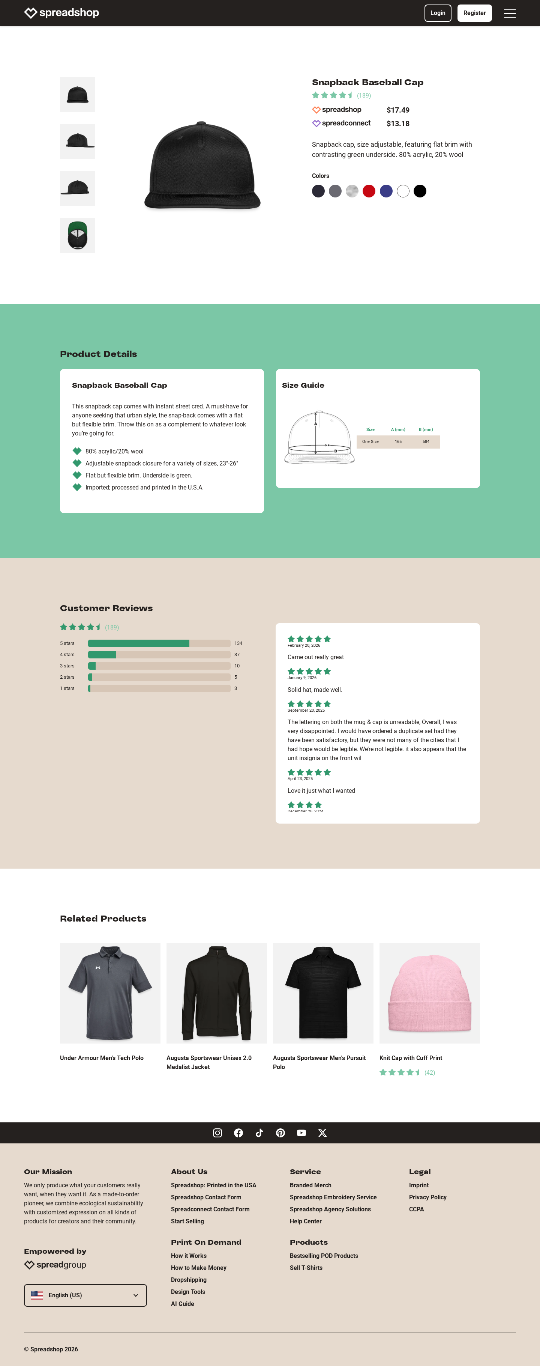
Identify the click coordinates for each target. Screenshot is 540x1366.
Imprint (419, 1185)
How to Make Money (198, 1267)
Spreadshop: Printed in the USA (213, 1185)
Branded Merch (311, 1185)
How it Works (189, 1255)
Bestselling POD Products (324, 1255)
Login (438, 13)
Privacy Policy (428, 1197)
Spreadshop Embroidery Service (333, 1197)
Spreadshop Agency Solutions (330, 1209)
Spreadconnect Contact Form (210, 1209)
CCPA (416, 1209)
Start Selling (187, 1221)
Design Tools (188, 1291)
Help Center (306, 1221)
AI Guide (182, 1303)
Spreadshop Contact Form (206, 1197)
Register (475, 13)
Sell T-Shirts (306, 1267)
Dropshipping (189, 1279)
